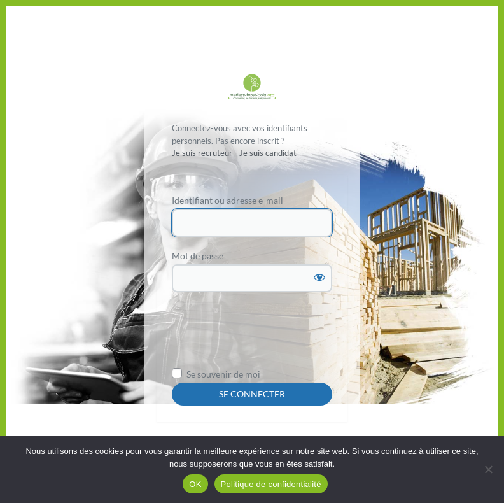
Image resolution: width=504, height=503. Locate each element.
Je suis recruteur (202, 153)
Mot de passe (197, 255)
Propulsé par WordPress (252, 88)
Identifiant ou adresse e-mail (227, 200)
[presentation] (268, 333)
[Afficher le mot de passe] (319, 277)
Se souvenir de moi (223, 374)
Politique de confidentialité (271, 484)
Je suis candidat (268, 153)
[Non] (488, 469)
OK (195, 484)
